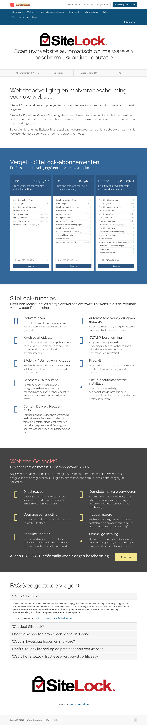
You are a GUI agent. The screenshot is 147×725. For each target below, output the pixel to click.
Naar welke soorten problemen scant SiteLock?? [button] (51, 634)
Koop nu (30, 266)
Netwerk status (90, 12)
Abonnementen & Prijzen (27, 73)
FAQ (119, 73)
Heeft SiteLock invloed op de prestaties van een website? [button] (58, 649)
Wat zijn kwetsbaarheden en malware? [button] (43, 641)
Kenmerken (58, 73)
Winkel (31, 12)
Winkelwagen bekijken (125, 4)
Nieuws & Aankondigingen (52, 12)
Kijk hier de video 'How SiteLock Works (54, 618)
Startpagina (17, 12)
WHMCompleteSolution (79, 704)
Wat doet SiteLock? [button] (28, 627)
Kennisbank (74, 12)
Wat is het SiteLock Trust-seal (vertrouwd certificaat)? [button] (55, 656)
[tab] (73, 596)
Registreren (102, 4)
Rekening (129, 22)
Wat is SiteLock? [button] (25, 596)
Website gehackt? (89, 73)
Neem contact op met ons (24, 17)
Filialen (105, 12)
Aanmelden (89, 4)
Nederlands (74, 4)
